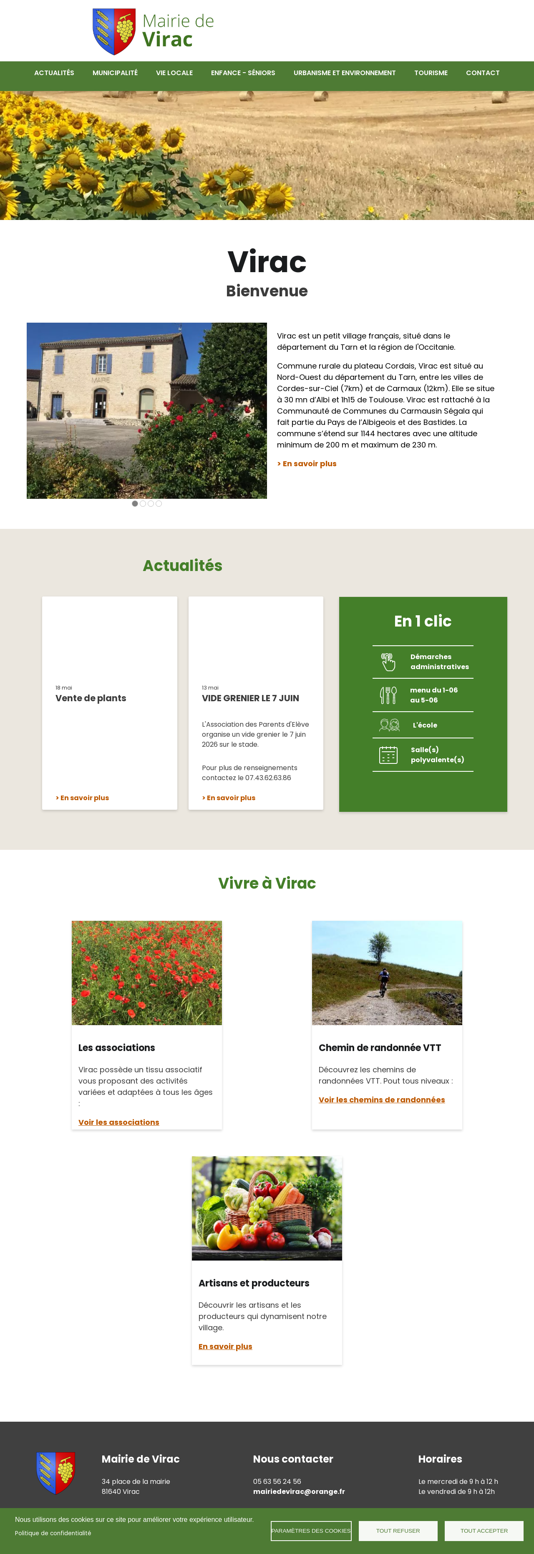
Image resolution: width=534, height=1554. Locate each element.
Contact (483, 73)
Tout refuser (398, 1531)
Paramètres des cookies (311, 1531)
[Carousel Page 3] (151, 497)
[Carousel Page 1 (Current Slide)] (135, 497)
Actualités (54, 73)
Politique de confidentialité (53, 1533)
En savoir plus (84, 791)
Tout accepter (484, 1531)
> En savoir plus (307, 457)
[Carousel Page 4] (159, 497)
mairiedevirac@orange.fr (299, 1485)
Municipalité (115, 73)
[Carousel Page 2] (143, 497)
